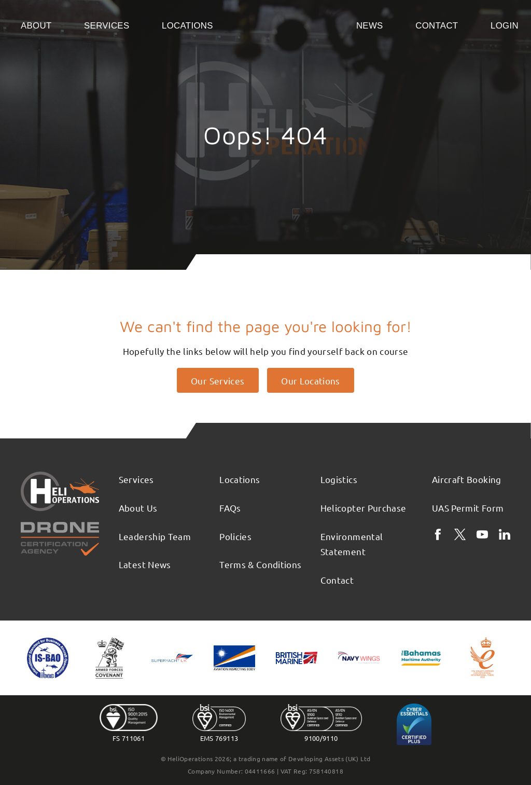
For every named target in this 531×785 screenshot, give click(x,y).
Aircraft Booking (466, 479)
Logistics (338, 479)
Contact (436, 26)
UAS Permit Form (468, 507)
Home (284, 25)
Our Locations (310, 380)
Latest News (145, 564)
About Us (138, 507)
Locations (187, 26)
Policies (235, 536)
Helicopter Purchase (363, 507)
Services (106, 26)
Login (505, 26)
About (36, 26)
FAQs (230, 507)
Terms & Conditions (260, 564)
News (369, 26)
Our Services (217, 380)
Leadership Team (155, 536)
